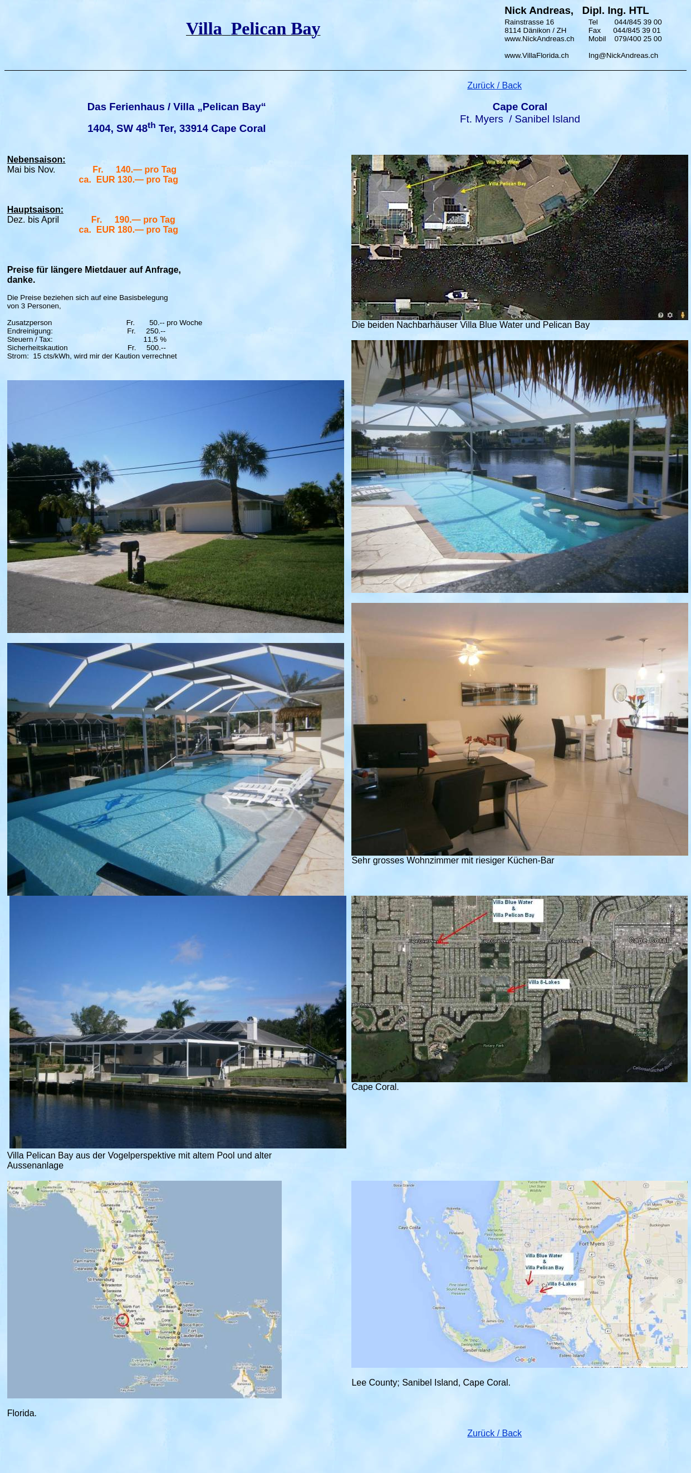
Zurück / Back (494, 1433)
